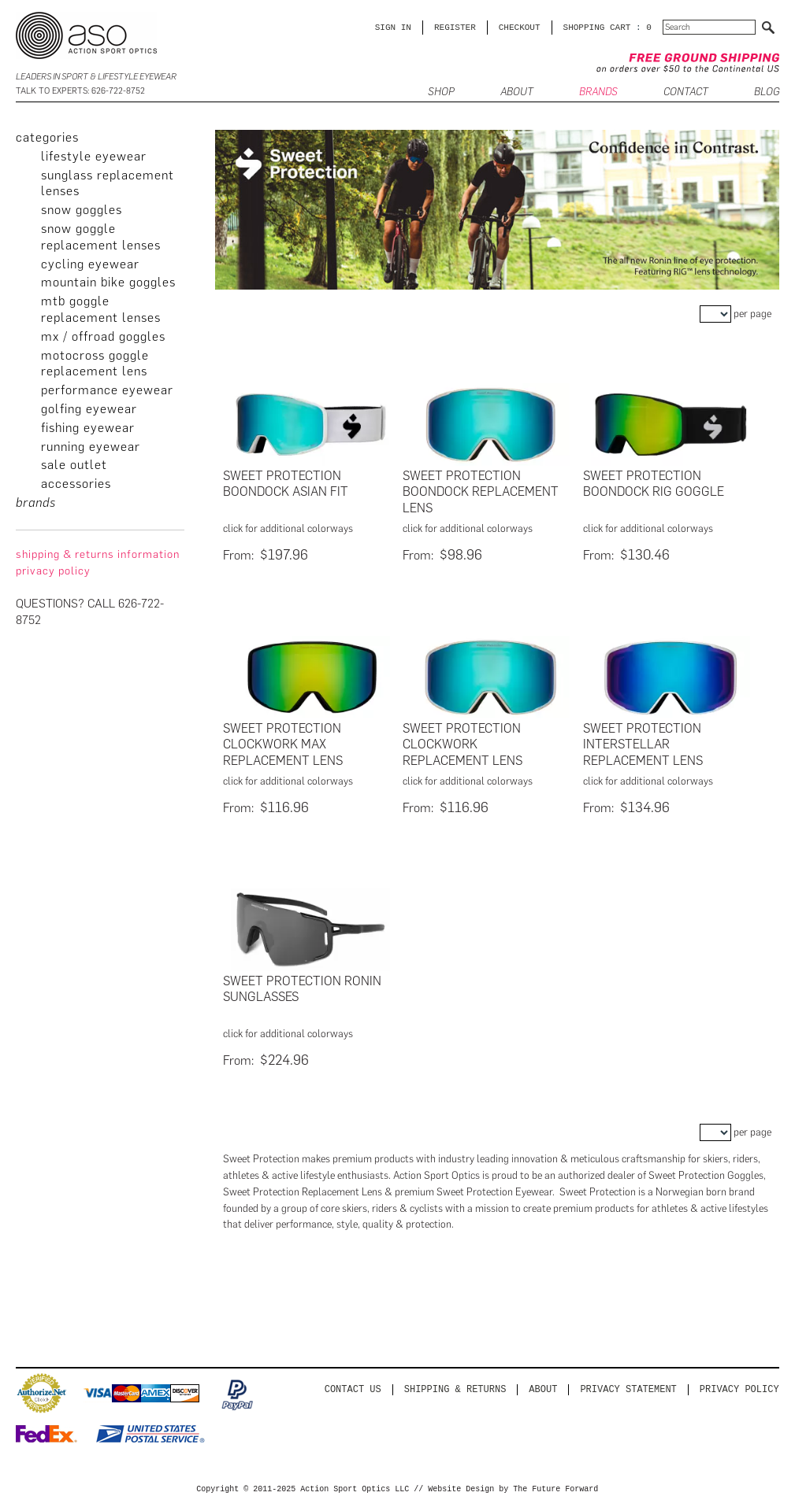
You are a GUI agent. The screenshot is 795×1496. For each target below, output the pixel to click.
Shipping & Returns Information (98, 554)
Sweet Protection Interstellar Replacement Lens (643, 743)
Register (455, 27)
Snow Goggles (81, 209)
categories (47, 137)
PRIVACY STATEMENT (628, 1384)
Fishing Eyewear (88, 427)
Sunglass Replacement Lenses (107, 183)
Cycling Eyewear (90, 264)
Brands (598, 92)
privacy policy (53, 571)
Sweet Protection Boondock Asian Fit (285, 484)
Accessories (76, 483)
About (543, 1384)
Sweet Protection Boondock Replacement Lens (481, 492)
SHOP (441, 92)
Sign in (393, 27)
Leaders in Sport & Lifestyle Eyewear (96, 77)
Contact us (353, 1384)
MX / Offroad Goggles (103, 336)
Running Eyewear (90, 446)
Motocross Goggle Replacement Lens (95, 363)
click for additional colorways (288, 528)
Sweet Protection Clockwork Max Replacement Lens (283, 743)
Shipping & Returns (455, 1384)
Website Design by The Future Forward (513, 1484)
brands (36, 502)
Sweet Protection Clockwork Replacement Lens (462, 743)
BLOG (766, 92)
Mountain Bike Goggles (108, 282)
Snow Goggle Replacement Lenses (101, 237)
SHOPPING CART (597, 27)
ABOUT (516, 92)
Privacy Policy (739, 1384)
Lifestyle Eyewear (94, 156)
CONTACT (685, 92)
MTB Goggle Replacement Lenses (101, 309)
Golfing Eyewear (89, 408)
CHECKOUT (520, 27)
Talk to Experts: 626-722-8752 (80, 91)
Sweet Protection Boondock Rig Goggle (653, 484)
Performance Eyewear (107, 389)
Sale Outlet (74, 464)
